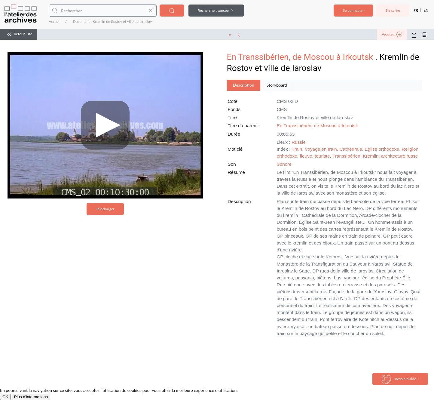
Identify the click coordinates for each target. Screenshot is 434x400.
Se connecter (353, 10)
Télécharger (105, 209)
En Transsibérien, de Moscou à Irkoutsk (300, 57)
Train (297, 149)
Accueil (54, 21)
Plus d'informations (31, 397)
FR (416, 10)
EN (425, 10)
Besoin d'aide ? (400, 379)
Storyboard (277, 85)
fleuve (306, 155)
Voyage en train (321, 149)
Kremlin (370, 155)
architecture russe (399, 155)
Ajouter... (392, 35)
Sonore (284, 164)
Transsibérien (346, 155)
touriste (322, 155)
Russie (299, 142)
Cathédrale (350, 149)
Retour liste (18, 34)
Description (243, 85)
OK (5, 397)
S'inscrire (393, 10)
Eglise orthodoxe (382, 149)
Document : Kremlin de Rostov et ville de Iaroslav (112, 21)
